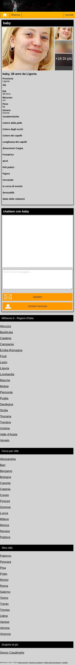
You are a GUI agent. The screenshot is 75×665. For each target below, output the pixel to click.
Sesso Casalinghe (12, 652)
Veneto (4, 440)
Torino (4, 598)
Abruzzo (5, 326)
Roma (4, 586)
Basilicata (6, 332)
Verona (5, 628)
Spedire (37, 297)
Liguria (4, 368)
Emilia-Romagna (11, 350)
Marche (5, 380)
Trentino (5, 422)
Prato (3, 574)
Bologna (5, 477)
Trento (4, 604)
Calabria (5, 338)
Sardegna (6, 404)
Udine (4, 616)
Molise (4, 386)
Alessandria (8, 459)
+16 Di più (63, 58)
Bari (2, 465)
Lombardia (7, 374)
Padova (5, 537)
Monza (4, 525)
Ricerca (15, 14)
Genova (5, 507)
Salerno (5, 592)
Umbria (5, 428)
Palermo (5, 555)
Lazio (3, 362)
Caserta (5, 483)
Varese (4, 622)
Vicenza (5, 634)
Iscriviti (69, 14)
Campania (7, 344)
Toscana (5, 416)
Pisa (3, 568)
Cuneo (4, 495)
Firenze (5, 501)
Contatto (65, 662)
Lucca (4, 513)
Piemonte (6, 392)
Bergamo (6, 471)
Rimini (4, 580)
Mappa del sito (23, 662)
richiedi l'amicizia (37, 306)
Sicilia (4, 410)
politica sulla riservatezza (52, 662)
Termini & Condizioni (36, 662)
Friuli (3, 356)
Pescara (5, 562)
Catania (5, 489)
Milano (4, 519)
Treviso (5, 610)
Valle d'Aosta (8, 434)
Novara (5, 531)
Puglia (4, 398)
